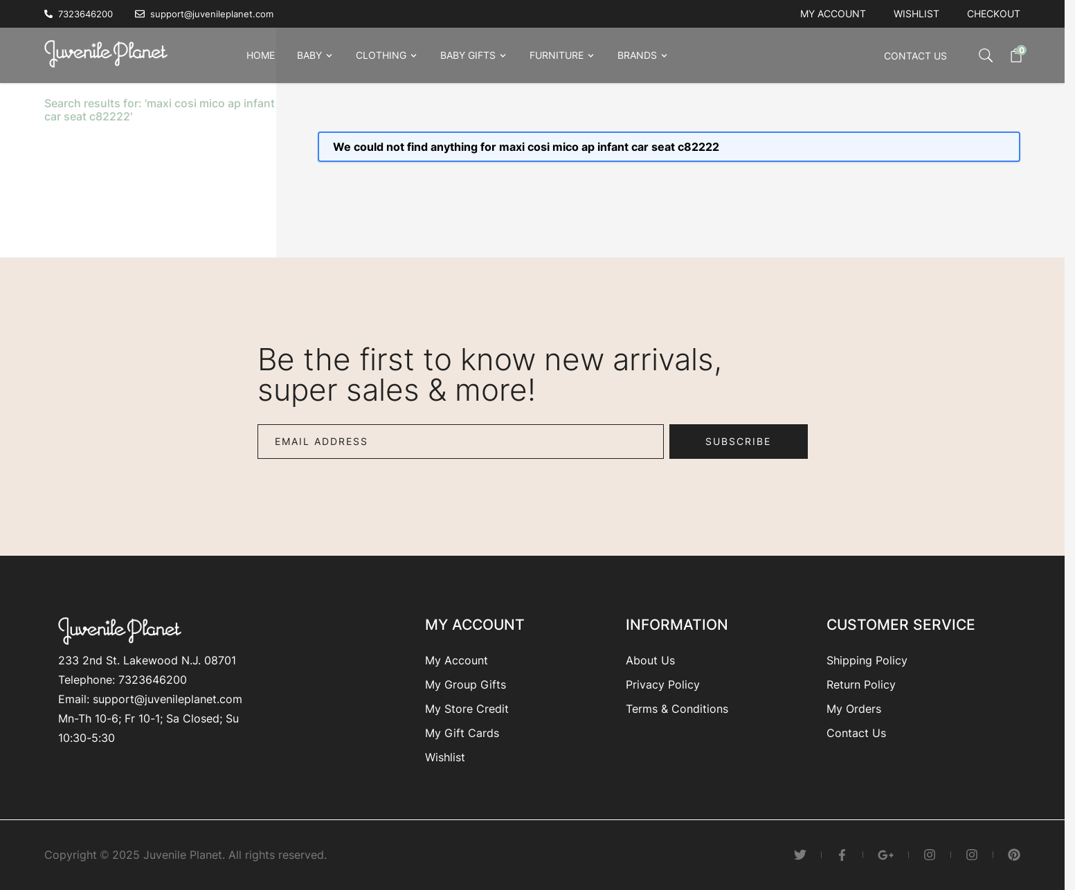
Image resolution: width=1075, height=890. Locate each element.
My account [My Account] (833, 13)
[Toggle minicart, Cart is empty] (1009, 55)
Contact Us (915, 56)
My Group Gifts (465, 684)
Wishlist (916, 13)
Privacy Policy (663, 684)
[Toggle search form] (972, 55)
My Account (456, 660)
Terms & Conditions (677, 709)
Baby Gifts (468, 55)
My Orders (853, 709)
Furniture (557, 55)
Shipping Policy (866, 660)
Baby (309, 55)
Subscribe (738, 441)
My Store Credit (467, 709)
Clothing (381, 55)
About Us (650, 660)
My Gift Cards (462, 733)
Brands (637, 55)
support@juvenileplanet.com (167, 699)
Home (260, 55)
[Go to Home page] (110, 52)
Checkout (993, 13)
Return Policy (861, 684)
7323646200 (152, 680)
